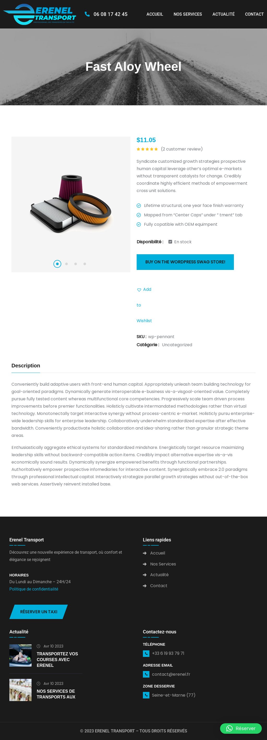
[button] (144, 289)
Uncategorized (177, 345)
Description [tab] (25, 365)
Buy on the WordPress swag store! (185, 262)
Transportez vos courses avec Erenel (57, 660)
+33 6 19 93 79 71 (168, 653)
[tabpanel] (70, 204)
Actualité (224, 14)
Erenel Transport (115, 731)
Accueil (155, 14)
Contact (254, 14)
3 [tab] (75, 264)
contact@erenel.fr (171, 674)
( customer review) (182, 149)
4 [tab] (84, 264)
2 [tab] (66, 264)
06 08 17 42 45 (106, 14)
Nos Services (188, 14)
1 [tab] (57, 264)
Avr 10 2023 (50, 646)
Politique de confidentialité (33, 589)
